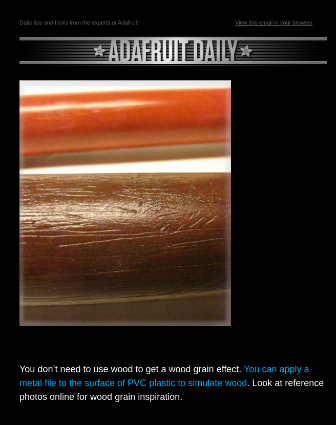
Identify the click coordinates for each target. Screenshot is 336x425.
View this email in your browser (273, 22)
